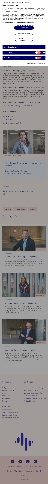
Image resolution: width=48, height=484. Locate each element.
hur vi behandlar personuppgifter (25, 22)
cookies (11, 22)
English (9, 5)
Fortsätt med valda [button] (24, 33)
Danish (4, 5)
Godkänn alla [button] (24, 27)
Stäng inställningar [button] (22, 39)
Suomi (16, 5)
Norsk (13, 5)
